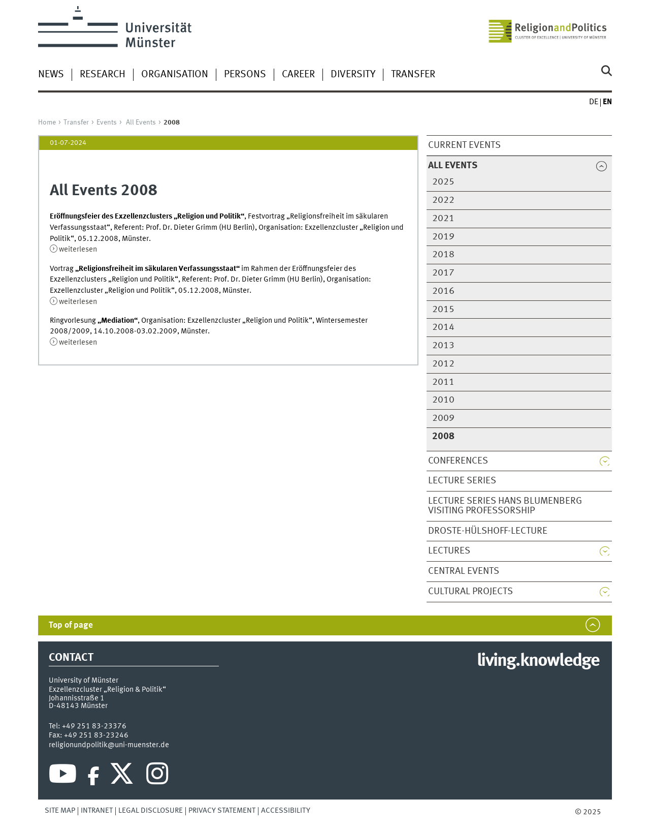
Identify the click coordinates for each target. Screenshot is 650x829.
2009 (443, 418)
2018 (443, 254)
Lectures (449, 551)
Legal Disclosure (150, 811)
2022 (443, 200)
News (51, 75)
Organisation (174, 75)
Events (106, 122)
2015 (443, 309)
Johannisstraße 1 (77, 698)
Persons (245, 75)
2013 (443, 345)
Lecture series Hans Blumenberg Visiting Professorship (505, 506)
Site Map (60, 811)
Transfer (413, 75)
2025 (443, 182)
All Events (141, 122)
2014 (443, 327)
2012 (443, 364)
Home (47, 122)
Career (298, 75)
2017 (443, 273)
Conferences (458, 461)
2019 (443, 236)
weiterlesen (78, 249)
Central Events (463, 571)
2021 (443, 218)
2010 (443, 400)
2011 (443, 382)
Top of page (71, 625)
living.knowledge (538, 661)
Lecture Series (462, 480)
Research (102, 75)
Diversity (353, 75)
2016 (443, 291)
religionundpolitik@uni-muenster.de (109, 745)
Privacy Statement (221, 811)
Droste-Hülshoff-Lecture (487, 531)
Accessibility (285, 811)
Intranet (97, 811)
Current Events (464, 145)
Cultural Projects (470, 591)
